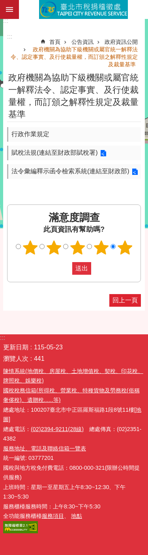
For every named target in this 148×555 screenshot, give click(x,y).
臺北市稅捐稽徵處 (83, 9)
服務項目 (53, 516)
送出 (64, 268)
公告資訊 (82, 42)
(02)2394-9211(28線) (57, 429)
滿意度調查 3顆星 (77, 247)
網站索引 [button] (9, 9)
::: (5, 20)
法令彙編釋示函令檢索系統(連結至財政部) (70, 171)
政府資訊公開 (121, 42)
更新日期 (15, 347)
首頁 (54, 42)
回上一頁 (125, 300)
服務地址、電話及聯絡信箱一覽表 (44, 448)
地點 (76, 516)
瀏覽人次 (15, 358)
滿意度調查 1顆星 (29, 247)
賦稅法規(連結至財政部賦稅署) (54, 152)
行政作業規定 (30, 134)
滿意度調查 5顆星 (124, 247)
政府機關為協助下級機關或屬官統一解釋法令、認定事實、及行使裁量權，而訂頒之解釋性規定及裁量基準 (74, 57)
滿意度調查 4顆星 (101, 247)
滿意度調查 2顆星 (53, 247)
